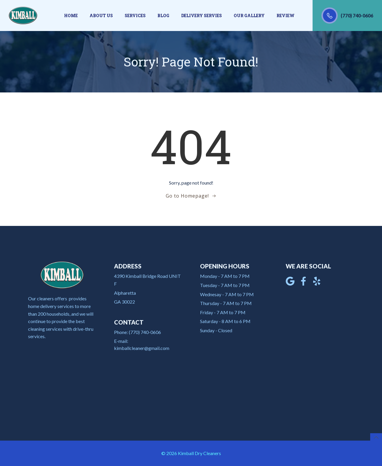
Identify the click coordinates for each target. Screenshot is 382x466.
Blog (163, 15)
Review (286, 15)
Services (135, 15)
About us (101, 15)
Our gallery (249, 15)
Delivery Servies (201, 15)
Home (71, 15)
